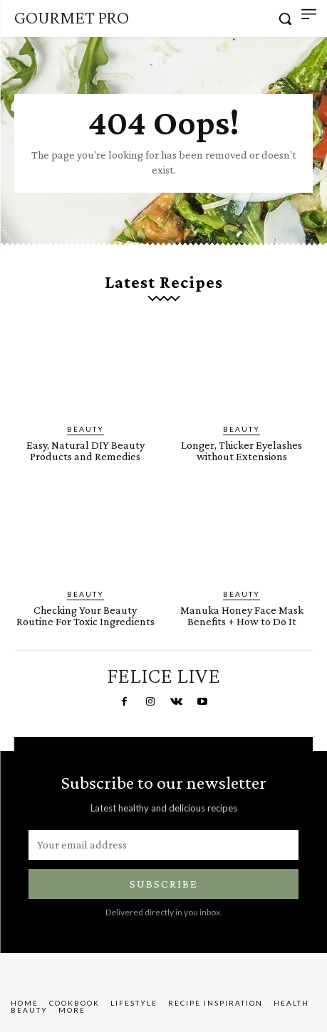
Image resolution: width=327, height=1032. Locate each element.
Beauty (85, 429)
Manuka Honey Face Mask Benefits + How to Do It (241, 615)
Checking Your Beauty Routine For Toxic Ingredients (85, 615)
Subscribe (164, 884)
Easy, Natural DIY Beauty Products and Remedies (85, 450)
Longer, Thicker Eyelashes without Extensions (241, 450)
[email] (163, 845)
